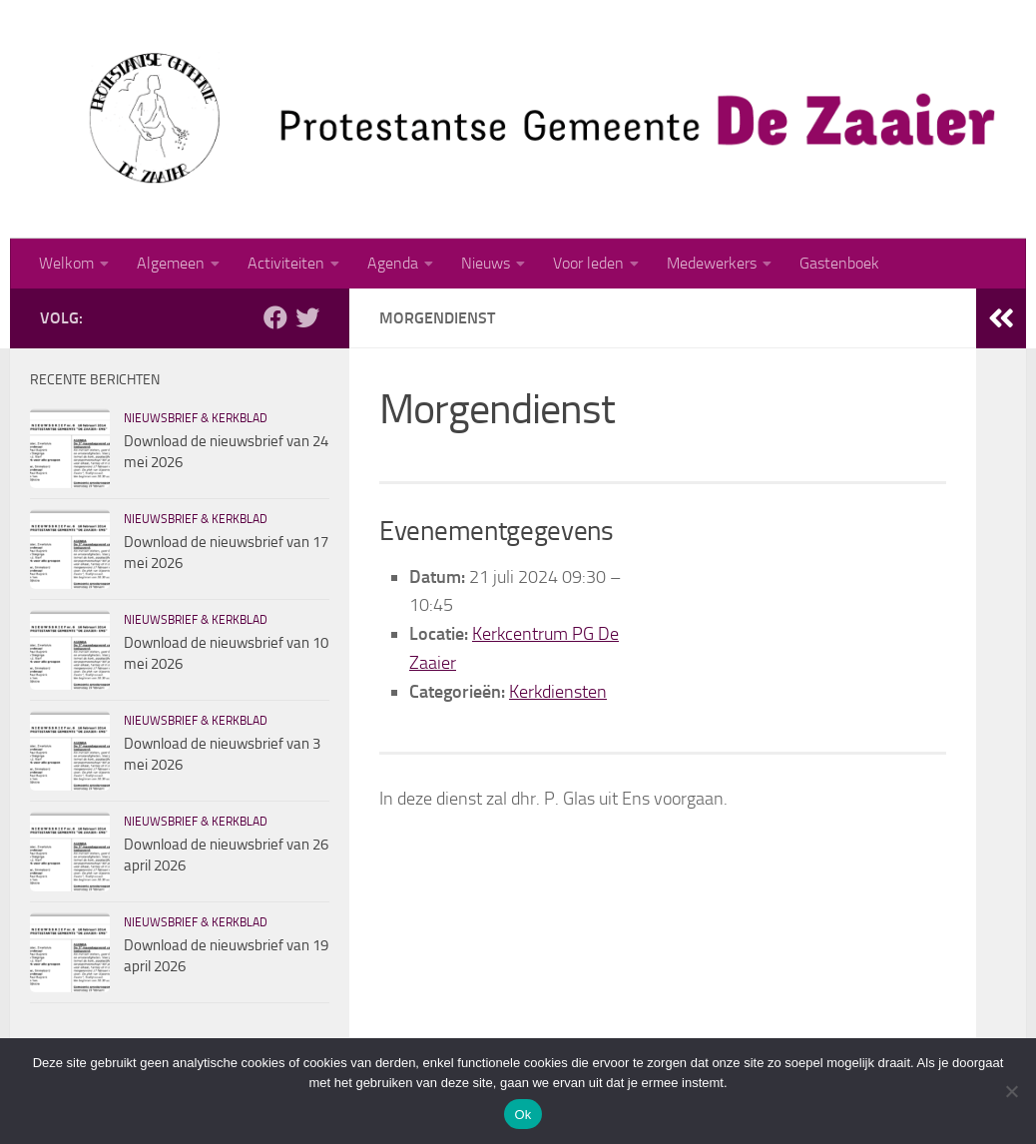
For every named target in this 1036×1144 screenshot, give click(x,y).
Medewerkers (712, 263)
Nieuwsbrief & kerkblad (195, 418)
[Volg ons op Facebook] (275, 317)
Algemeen (171, 263)
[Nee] (1011, 1091)
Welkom (66, 263)
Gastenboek (839, 263)
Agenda (392, 263)
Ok (522, 1114)
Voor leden (588, 263)
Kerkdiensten (558, 692)
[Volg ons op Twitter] (307, 317)
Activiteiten (286, 263)
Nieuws (485, 263)
